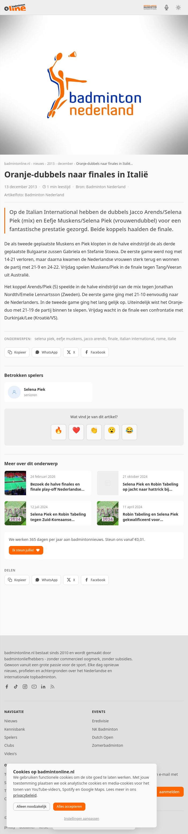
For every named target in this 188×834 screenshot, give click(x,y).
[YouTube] (34, 686)
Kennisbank (14, 729)
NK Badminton (105, 729)
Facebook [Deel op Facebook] (95, 352)
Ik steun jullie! (26, 550)
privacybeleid (25, 795)
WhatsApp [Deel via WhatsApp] (46, 352)
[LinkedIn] (43, 686)
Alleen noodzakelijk (31, 806)
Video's (10, 753)
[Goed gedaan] (94, 432)
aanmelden (169, 791)
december (65, 163)
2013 (51, 163)
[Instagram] (25, 686)
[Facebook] (6, 686)
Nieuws (10, 720)
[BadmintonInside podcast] (166, 7)
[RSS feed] (52, 686)
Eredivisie (100, 720)
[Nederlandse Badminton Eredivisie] (150, 7)
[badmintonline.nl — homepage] (15, 7)
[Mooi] (76, 432)
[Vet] (58, 432)
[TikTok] (15, 686)
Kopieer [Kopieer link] (17, 352)
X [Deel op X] (71, 352)
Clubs (9, 745)
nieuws (38, 163)
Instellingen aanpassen (81, 818)
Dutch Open (102, 737)
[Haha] (129, 432)
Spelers (10, 737)
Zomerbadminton (107, 745)
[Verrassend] (112, 432)
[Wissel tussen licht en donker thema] (178, 7)
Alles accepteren (69, 806)
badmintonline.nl (17, 163)
